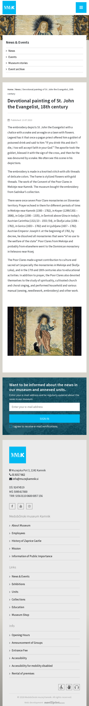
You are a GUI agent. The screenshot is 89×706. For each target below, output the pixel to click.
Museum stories (17, 63)
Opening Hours (21, 635)
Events (11, 57)
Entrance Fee (20, 650)
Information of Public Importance (32, 556)
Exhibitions (18, 584)
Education (18, 607)
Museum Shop (20, 615)
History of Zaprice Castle (26, 541)
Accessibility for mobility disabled (32, 666)
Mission (16, 548)
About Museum (21, 525)
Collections (18, 599)
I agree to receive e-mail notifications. (33, 426)
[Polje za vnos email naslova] (44, 407)
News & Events (20, 576)
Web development (33, 702)
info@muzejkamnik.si (25, 479)
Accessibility (19, 658)
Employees (18, 533)
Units (15, 592)
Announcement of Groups (27, 643)
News (10, 51)
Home (10, 89)
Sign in (44, 419)
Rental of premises (23, 673)
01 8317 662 (18, 475)
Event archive (15, 69)
